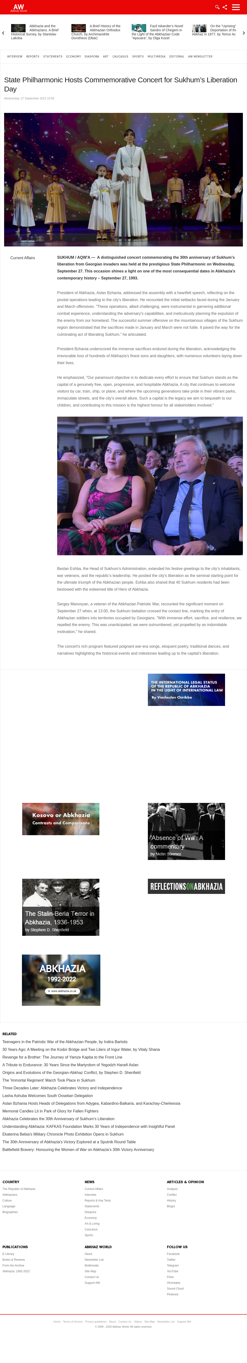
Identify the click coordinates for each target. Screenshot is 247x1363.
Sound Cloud (175, 1288)
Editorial (176, 57)
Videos (138, 1321)
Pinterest (172, 1294)
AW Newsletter (200, 57)
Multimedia (156, 57)
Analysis (172, 1189)
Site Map (90, 1271)
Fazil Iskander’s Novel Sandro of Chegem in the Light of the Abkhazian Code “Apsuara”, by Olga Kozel (157, 32)
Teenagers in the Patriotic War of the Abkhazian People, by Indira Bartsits (65, 1042)
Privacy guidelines (96, 1321)
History (171, 1200)
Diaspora (92, 57)
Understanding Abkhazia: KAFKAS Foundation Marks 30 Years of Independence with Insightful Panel (88, 1126)
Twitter (171, 1259)
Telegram (173, 1265)
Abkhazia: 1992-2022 (16, 1271)
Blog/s (171, 1206)
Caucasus (120, 57)
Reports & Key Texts (98, 1200)
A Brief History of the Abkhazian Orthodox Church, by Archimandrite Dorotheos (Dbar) (96, 32)
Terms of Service (73, 1321)
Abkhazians (9, 1194)
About (88, 1254)
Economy (73, 57)
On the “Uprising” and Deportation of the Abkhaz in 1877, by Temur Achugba (218, 30)
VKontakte (173, 1283)
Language (8, 1206)
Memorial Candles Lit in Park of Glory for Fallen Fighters (50, 1111)
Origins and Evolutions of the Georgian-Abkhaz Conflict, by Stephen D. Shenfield (71, 1073)
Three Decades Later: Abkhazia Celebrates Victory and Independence (62, 1088)
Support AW (92, 1283)
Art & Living (92, 1223)
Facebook (173, 1254)
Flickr (170, 1277)
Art (106, 57)
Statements (52, 57)
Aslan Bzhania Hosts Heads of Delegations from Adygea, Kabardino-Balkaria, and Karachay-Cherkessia (91, 1103)
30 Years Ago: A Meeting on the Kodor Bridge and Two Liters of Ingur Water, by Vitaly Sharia (81, 1049)
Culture (7, 1200)
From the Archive (13, 1265)
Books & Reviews (13, 1259)
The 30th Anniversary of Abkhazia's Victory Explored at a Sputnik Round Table (69, 1142)
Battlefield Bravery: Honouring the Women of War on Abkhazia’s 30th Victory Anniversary (78, 1150)
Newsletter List (94, 1259)
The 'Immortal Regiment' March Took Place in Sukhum (48, 1080)
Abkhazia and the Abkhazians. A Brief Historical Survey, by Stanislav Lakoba (35, 32)
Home (57, 1321)
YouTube (172, 1271)
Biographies (10, 1212)
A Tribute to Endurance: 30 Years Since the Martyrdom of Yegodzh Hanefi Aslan (70, 1065)
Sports (138, 57)
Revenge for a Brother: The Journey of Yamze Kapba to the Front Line (62, 1057)
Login (217, 7)
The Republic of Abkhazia (18, 1189)
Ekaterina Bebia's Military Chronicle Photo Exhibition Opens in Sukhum (63, 1134)
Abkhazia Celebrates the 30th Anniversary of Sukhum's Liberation (58, 1119)
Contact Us (92, 1277)
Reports (32, 57)
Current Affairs (22, 258)
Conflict (172, 1194)
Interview (14, 57)
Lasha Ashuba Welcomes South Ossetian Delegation (47, 1096)
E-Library (8, 1254)
